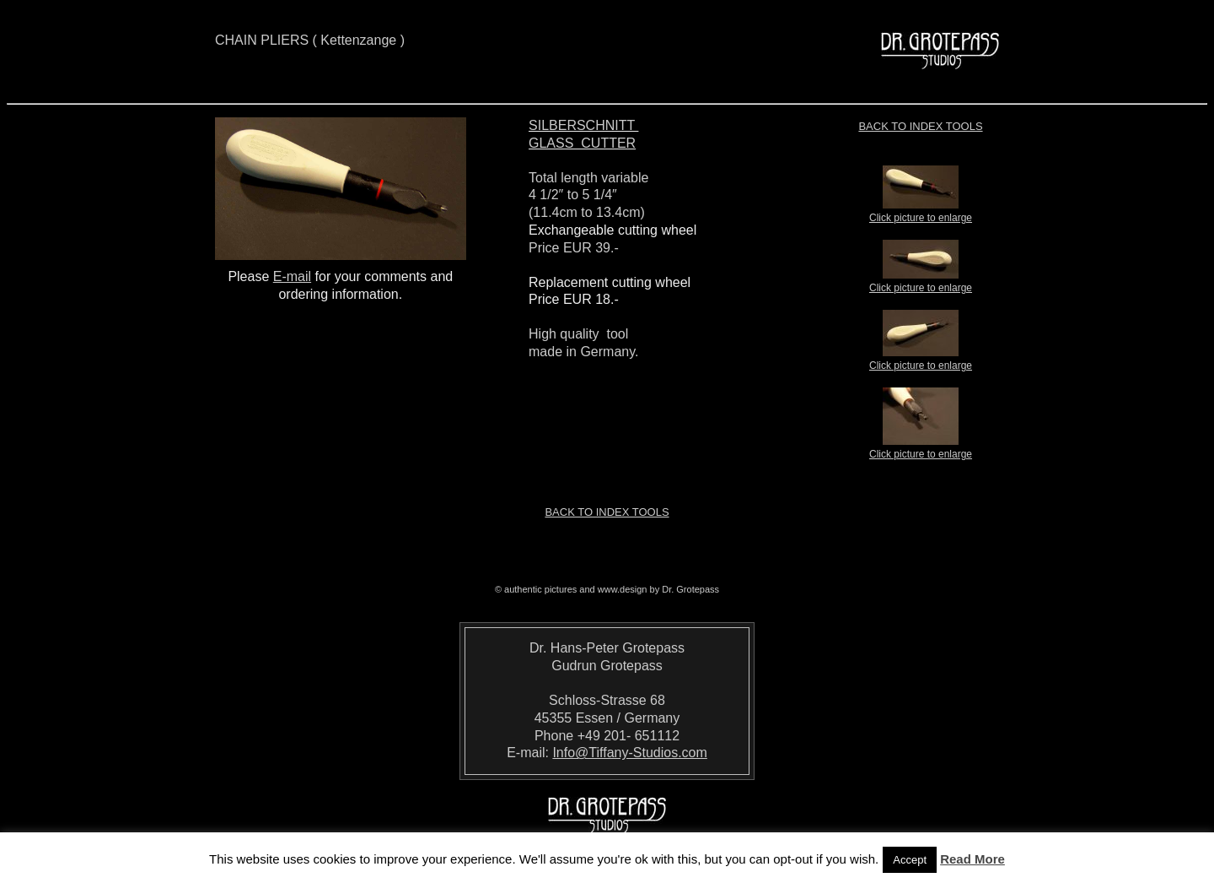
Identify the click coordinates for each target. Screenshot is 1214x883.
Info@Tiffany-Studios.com (629, 752)
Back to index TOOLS (920, 126)
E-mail (292, 276)
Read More (972, 859)
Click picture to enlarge (920, 213)
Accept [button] (910, 859)
